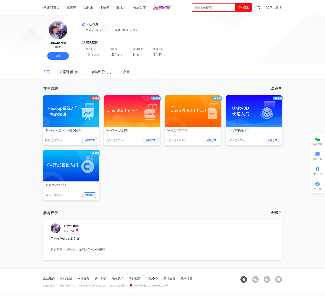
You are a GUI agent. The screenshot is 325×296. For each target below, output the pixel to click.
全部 (276, 88)
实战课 (88, 7)
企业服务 (49, 278)
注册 (278, 7)
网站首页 (83, 278)
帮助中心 (152, 278)
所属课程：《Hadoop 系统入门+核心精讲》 (79, 249)
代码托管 (186, 278)
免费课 (71, 7)
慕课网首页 (51, 7)
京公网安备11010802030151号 (149, 285)
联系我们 (118, 278)
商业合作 (141, 7)
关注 (58, 55)
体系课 (104, 7)
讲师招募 (135, 278)
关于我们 (100, 278)
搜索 (243, 8)
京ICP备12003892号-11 (115, 285)
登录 (269, 7)
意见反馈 (169, 278)
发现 (121, 7)
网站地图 (66, 278)
